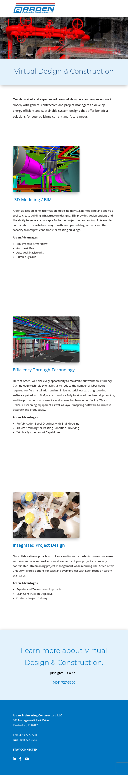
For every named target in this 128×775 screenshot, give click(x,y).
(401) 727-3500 (64, 682)
